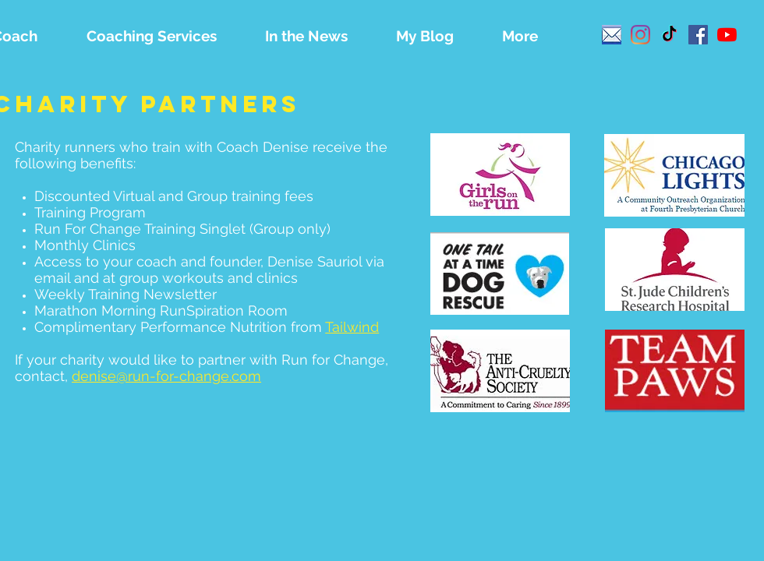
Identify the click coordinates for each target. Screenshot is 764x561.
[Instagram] (640, 34)
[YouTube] (727, 34)
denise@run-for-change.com (166, 376)
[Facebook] (698, 34)
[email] (611, 34)
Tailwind (352, 327)
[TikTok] (669, 34)
